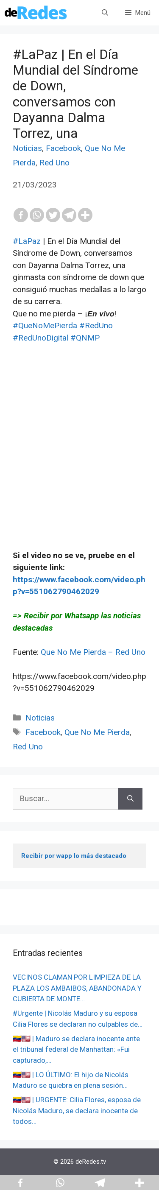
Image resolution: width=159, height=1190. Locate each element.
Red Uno (54, 163)
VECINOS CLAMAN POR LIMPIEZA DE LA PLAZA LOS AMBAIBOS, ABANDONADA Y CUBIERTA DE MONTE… (77, 988)
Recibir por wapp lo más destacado (73, 856)
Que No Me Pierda (97, 732)
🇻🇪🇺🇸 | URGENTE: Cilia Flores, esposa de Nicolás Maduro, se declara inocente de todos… (77, 1110)
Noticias (27, 148)
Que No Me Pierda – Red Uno (93, 652)
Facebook (63, 148)
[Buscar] (130, 799)
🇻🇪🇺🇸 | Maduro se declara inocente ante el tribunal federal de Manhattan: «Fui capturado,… (76, 1049)
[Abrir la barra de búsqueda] (105, 12)
